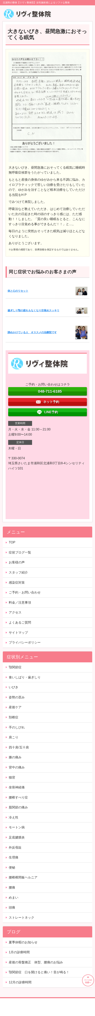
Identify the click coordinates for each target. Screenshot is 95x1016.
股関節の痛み (18, 807)
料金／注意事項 (20, 602)
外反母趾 (15, 847)
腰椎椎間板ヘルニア (23, 877)
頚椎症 (13, 717)
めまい (13, 897)
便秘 (12, 867)
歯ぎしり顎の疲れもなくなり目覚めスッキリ (33, 310)
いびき (13, 687)
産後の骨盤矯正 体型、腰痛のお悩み (36, 962)
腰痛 (12, 887)
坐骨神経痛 (17, 787)
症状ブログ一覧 (20, 552)
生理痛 (13, 857)
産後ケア (15, 707)
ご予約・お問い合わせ (25, 592)
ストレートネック (21, 917)
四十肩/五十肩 (19, 747)
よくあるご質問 (20, 622)
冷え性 (13, 817)
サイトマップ (18, 632)
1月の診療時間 (19, 952)
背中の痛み (17, 767)
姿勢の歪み (17, 697)
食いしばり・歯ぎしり (25, 677)
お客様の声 (17, 562)
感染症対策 (17, 582)
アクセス (15, 612)
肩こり (13, 737)
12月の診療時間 (20, 982)
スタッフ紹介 (18, 572)
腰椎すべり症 (18, 797)
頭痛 (12, 907)
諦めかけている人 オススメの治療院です (32, 332)
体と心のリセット (18, 290)
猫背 (12, 777)
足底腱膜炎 (17, 837)
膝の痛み (15, 757)
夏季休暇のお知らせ (23, 942)
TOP (12, 542)
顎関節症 (15, 667)
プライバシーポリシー (25, 642)
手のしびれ (17, 727)
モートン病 (17, 827)
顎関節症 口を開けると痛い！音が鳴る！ (39, 972)
